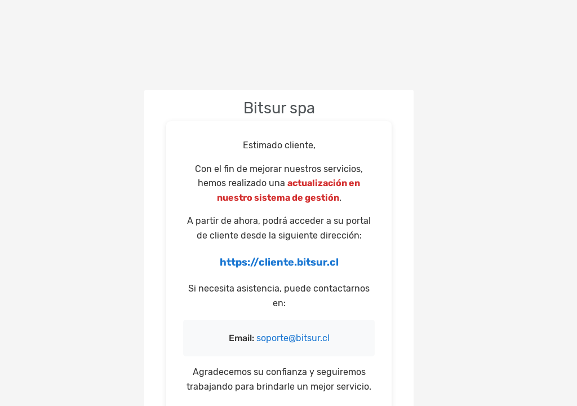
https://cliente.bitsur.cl (279, 262)
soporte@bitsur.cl (293, 338)
